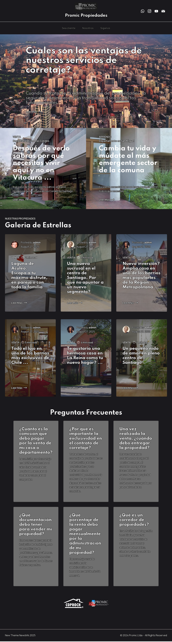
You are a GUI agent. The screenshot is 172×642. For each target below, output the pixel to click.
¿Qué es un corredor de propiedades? (134, 520)
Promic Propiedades (86, 15)
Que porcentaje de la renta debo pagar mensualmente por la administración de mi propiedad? (85, 534)
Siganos (105, 28)
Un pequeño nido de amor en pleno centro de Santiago (141, 355)
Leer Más (33, 111)
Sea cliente (68, 28)
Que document (30, 518)
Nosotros (88, 28)
